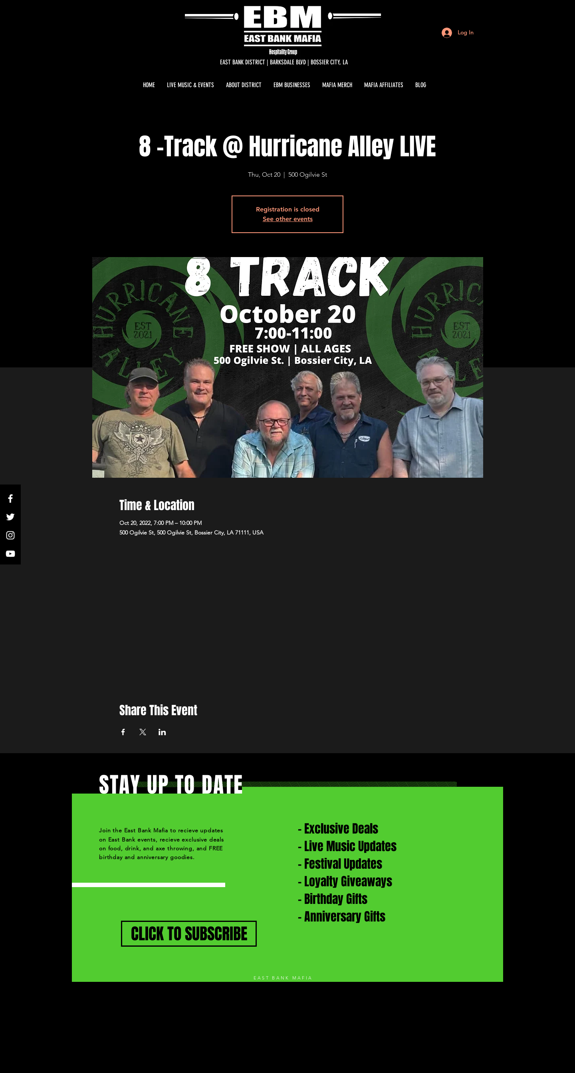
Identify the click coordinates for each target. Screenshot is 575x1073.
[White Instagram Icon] (10, 535)
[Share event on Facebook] (123, 732)
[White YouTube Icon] (10, 553)
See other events (288, 219)
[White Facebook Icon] (10, 498)
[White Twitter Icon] (10, 517)
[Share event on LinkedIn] (162, 732)
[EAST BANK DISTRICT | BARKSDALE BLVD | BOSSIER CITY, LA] (284, 62)
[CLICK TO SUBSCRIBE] (189, 934)
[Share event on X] (143, 732)
